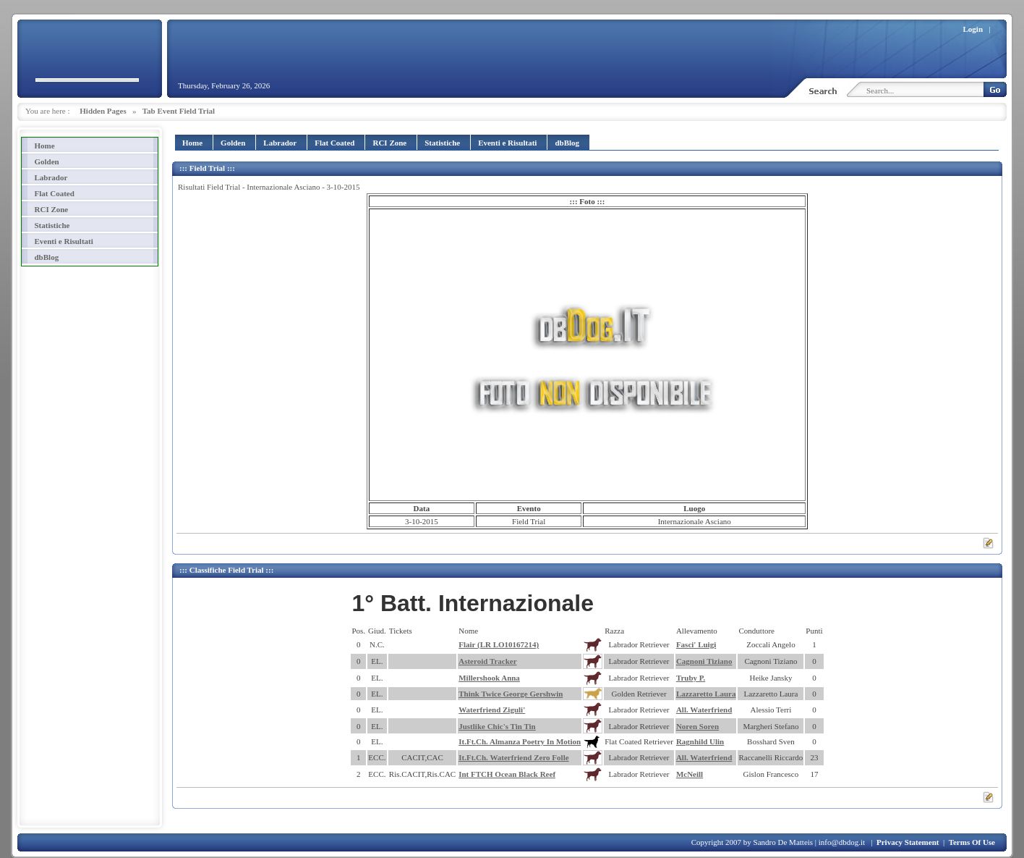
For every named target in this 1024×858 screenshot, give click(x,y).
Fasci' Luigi (696, 644)
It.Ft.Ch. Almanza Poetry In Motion (519, 741)
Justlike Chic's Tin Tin (497, 726)
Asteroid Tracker (487, 661)
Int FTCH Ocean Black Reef (506, 774)
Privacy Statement (907, 842)
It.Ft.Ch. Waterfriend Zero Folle (513, 757)
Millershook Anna (489, 677)
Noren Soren (697, 726)
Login (973, 29)
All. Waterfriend (704, 709)
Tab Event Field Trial (178, 110)
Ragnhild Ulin (700, 741)
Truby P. (690, 677)
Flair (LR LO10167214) (498, 644)
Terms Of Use (972, 842)
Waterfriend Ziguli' (491, 709)
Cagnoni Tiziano (704, 661)
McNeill (689, 774)
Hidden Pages (103, 110)
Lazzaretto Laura (706, 693)
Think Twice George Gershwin (510, 693)
